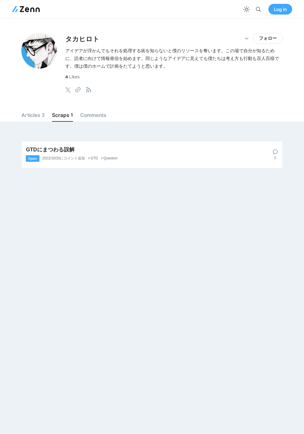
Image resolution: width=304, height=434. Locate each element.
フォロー (268, 38)
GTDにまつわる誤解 (50, 150)
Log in (280, 9)
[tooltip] (68, 90)
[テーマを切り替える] (246, 9)
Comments (93, 115)
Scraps (62, 115)
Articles (33, 115)
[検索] (258, 9)
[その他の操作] (246, 38)
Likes (72, 76)
